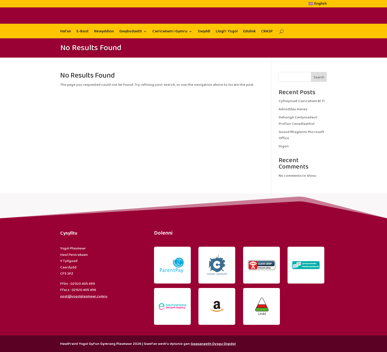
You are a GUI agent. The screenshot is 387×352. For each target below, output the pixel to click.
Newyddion (104, 32)
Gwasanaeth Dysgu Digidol (213, 344)
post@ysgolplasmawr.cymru (83, 296)
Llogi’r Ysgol (227, 32)
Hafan (65, 32)
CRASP (267, 32)
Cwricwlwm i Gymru (169, 32)
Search (319, 77)
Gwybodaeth (130, 32)
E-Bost (83, 32)
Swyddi (204, 32)
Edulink (249, 32)
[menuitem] (318, 4)
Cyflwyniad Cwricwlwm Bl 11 (302, 101)
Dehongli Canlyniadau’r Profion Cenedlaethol (298, 120)
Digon (284, 146)
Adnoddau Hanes (293, 109)
